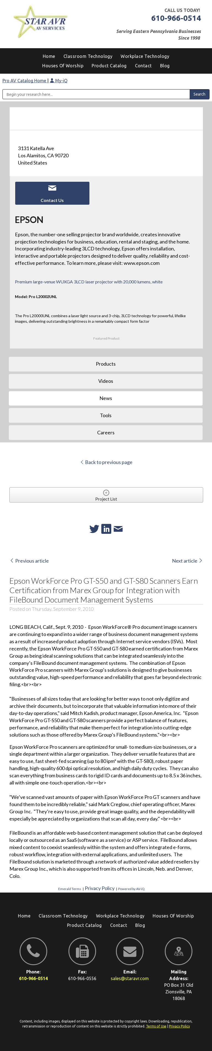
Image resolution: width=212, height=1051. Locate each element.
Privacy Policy (100, 888)
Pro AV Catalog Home (24, 80)
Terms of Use (156, 1026)
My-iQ (58, 80)
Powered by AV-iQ (131, 889)
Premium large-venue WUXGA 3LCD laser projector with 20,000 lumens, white (89, 281)
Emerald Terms (69, 889)
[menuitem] (165, 65)
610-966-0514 (176, 18)
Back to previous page (106, 462)
